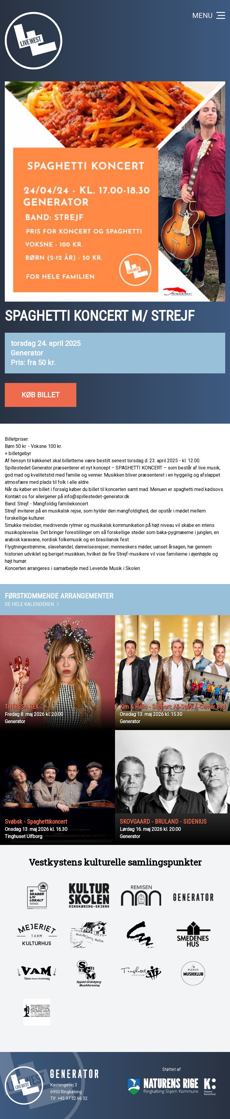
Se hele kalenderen (32, 604)
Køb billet (41, 395)
